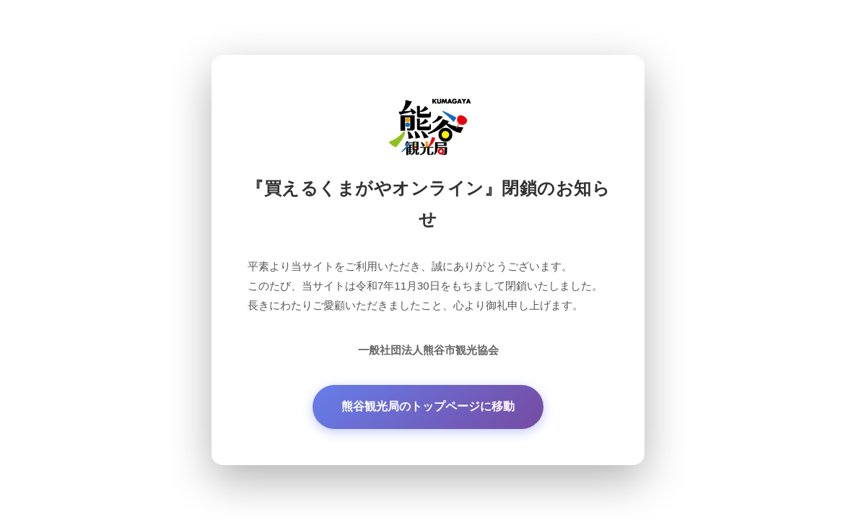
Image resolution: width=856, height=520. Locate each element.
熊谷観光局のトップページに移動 (428, 406)
